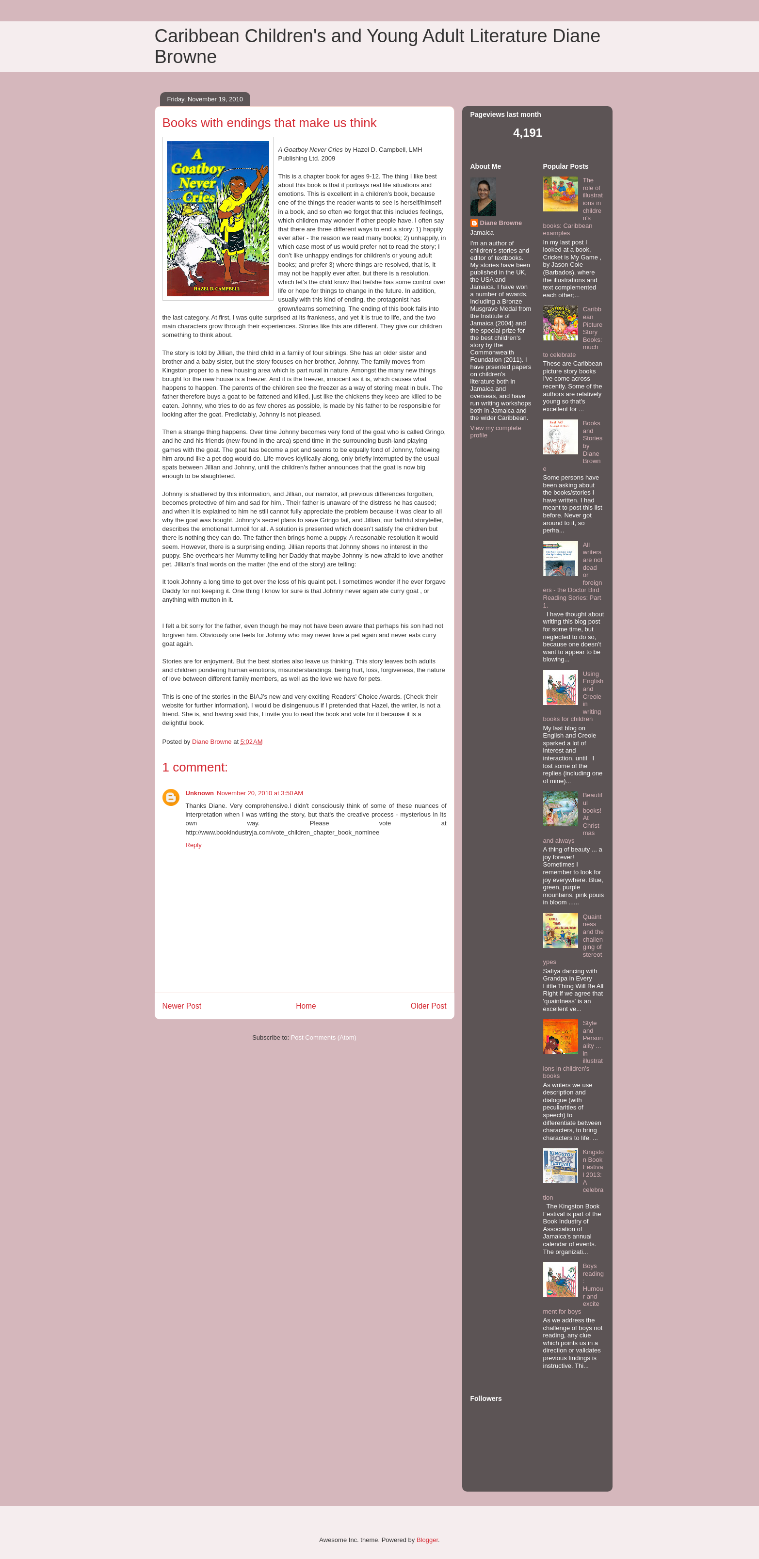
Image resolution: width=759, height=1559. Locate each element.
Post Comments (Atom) (323, 1037)
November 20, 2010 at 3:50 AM (260, 793)
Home (306, 1006)
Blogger (427, 1539)
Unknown (200, 793)
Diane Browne (501, 222)
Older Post (429, 1006)
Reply (194, 845)
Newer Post (182, 1006)
